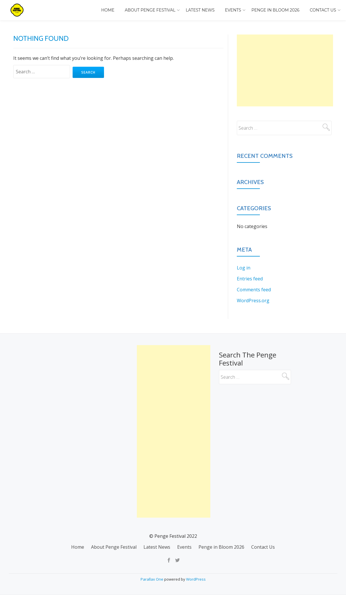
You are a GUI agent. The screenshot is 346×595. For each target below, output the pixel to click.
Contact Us (323, 10)
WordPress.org (253, 300)
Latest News (200, 10)
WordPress (196, 579)
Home (107, 10)
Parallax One (152, 579)
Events (233, 10)
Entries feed (250, 279)
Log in (243, 268)
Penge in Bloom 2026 (276, 10)
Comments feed (254, 289)
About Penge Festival (150, 10)
